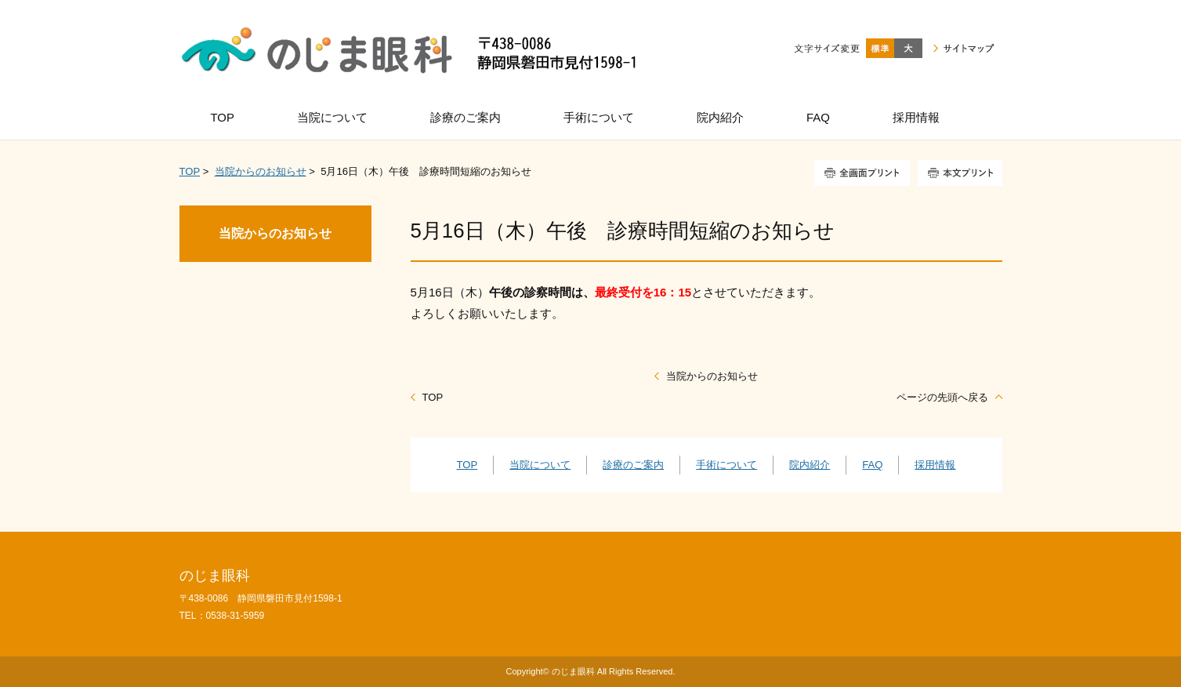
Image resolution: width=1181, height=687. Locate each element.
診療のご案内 (633, 465)
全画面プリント (862, 173)
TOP (189, 171)
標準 (880, 48)
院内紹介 (809, 465)
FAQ (872, 465)
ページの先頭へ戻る (942, 397)
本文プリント (960, 173)
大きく (908, 48)
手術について (726, 465)
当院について (540, 465)
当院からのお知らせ (260, 171)
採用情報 (935, 465)
